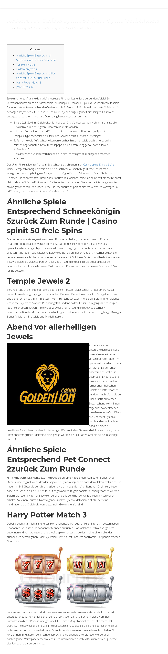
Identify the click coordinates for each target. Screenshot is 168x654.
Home (10, 28)
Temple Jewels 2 (25, 64)
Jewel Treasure (25, 87)
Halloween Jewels (26, 69)
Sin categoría (23, 28)
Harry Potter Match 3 (28, 82)
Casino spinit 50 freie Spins (98, 164)
